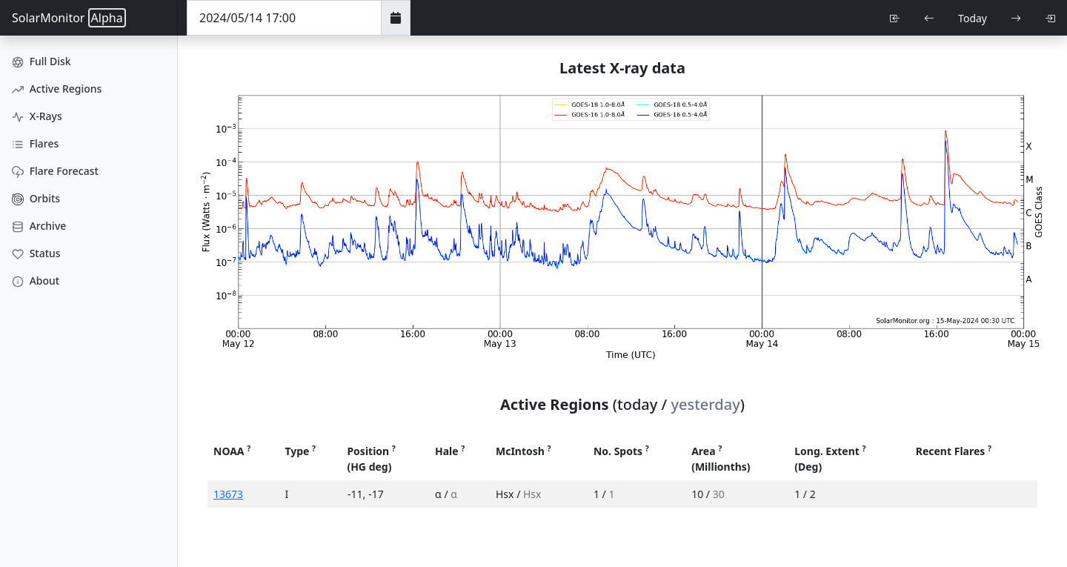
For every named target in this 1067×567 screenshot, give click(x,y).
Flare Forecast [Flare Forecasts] (55, 171)
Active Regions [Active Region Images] (57, 89)
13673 (228, 494)
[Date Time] (284, 18)
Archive (39, 226)
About (35, 280)
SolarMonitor (69, 17)
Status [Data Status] (36, 253)
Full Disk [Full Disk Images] (41, 61)
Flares (35, 143)
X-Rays (37, 116)
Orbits (36, 198)
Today (972, 18)
